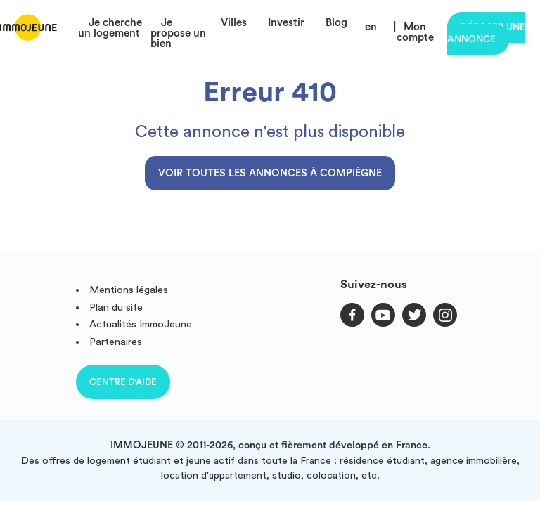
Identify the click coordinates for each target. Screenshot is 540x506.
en (371, 27)
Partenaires (115, 342)
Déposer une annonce (486, 33)
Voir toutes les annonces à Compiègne (270, 173)
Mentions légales (128, 290)
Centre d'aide (123, 382)
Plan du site (116, 307)
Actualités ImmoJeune (140, 324)
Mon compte (415, 32)
